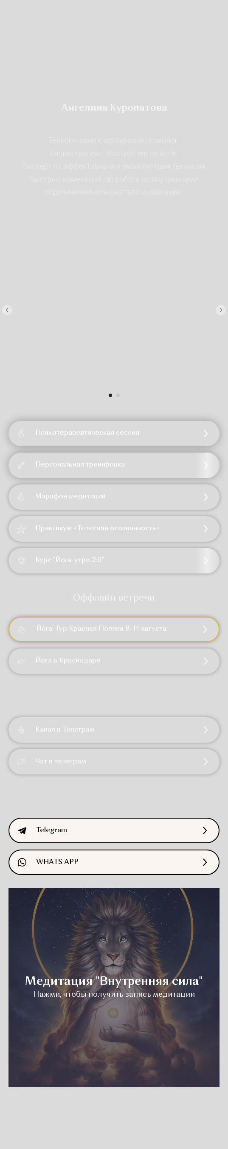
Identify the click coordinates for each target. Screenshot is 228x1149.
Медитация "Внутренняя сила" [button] (114, 982)
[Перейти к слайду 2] (118, 395)
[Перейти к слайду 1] (110, 395)
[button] (114, 465)
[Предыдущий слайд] (7, 310)
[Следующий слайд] (221, 310)
